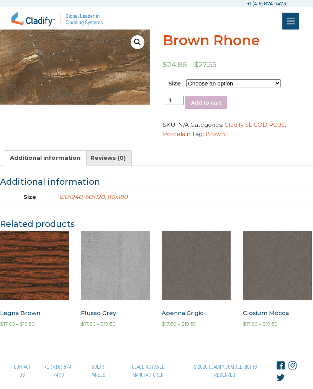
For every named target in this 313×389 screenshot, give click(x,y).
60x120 (95, 196)
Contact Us (22, 371)
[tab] (45, 158)
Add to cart (206, 102)
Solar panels (97, 371)
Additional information (45, 157)
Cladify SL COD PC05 (255, 124)
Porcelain (176, 134)
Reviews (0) (108, 157)
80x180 (117, 196)
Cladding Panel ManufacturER (148, 371)
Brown (215, 134)
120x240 (70, 196)
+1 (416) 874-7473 (58, 371)
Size (174, 83)
